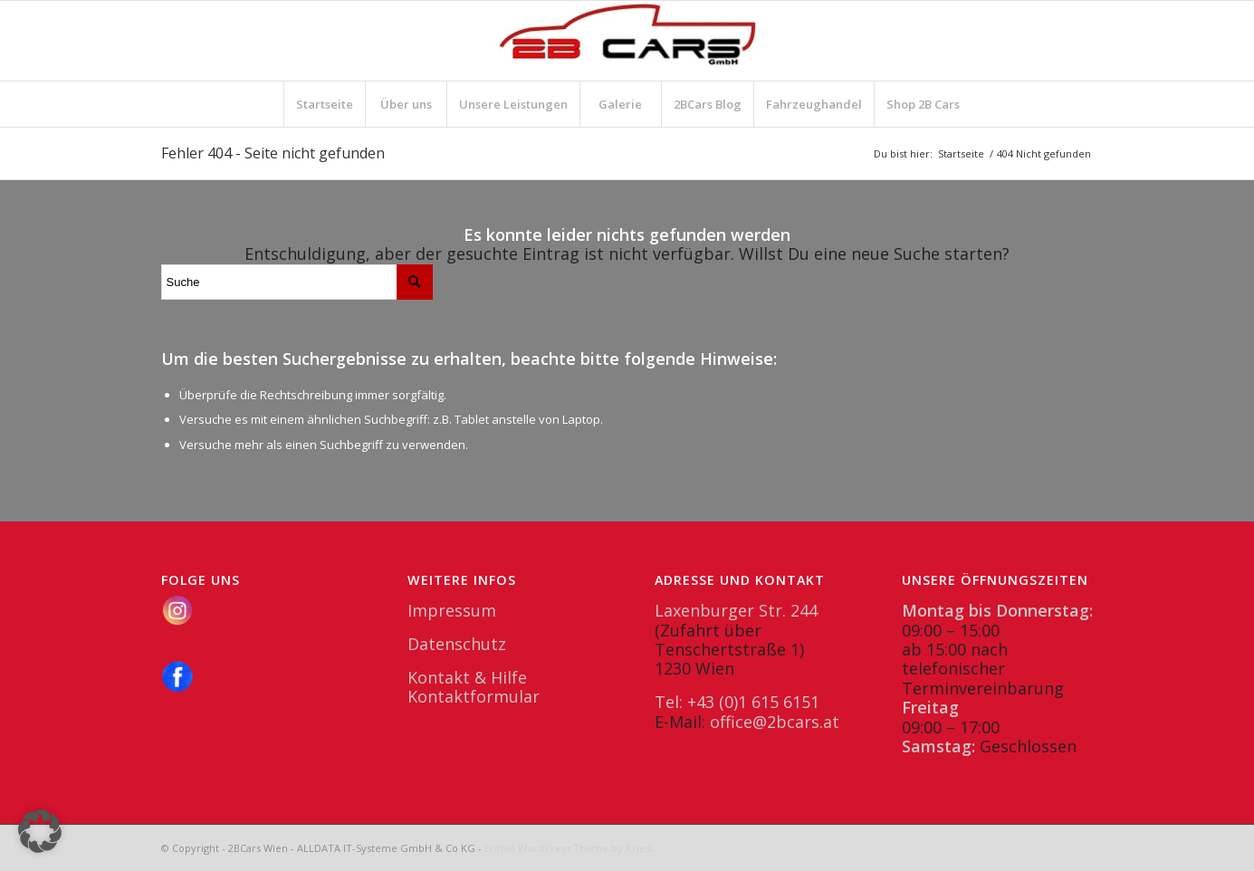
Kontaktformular (473, 696)
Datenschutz (456, 644)
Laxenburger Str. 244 (736, 610)
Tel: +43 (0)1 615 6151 (737, 702)
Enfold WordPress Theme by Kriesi (568, 848)
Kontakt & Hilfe (467, 677)
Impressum (451, 610)
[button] (40, 831)
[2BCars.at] (627, 41)
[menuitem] (324, 104)
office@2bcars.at (774, 721)
